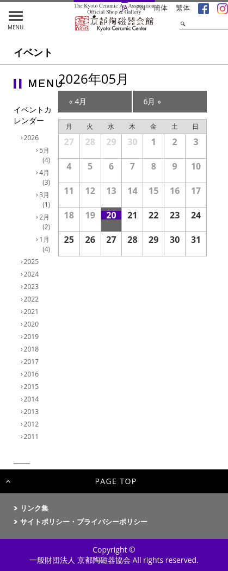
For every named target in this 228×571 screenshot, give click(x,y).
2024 (33, 274)
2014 (33, 399)
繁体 (183, 7)
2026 (33, 137)
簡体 (160, 7)
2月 (46, 221)
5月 (46, 155)
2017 (33, 361)
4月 (46, 177)
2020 (33, 324)
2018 (33, 349)
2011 (33, 436)
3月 (46, 199)
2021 (33, 311)
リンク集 (34, 508)
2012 (33, 424)
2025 (33, 261)
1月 (46, 244)
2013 (33, 411)
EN (140, 7)
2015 (33, 386)
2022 (33, 299)
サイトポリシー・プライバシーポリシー (83, 521)
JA (124, 7)
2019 (33, 336)
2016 (33, 374)
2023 (33, 286)
